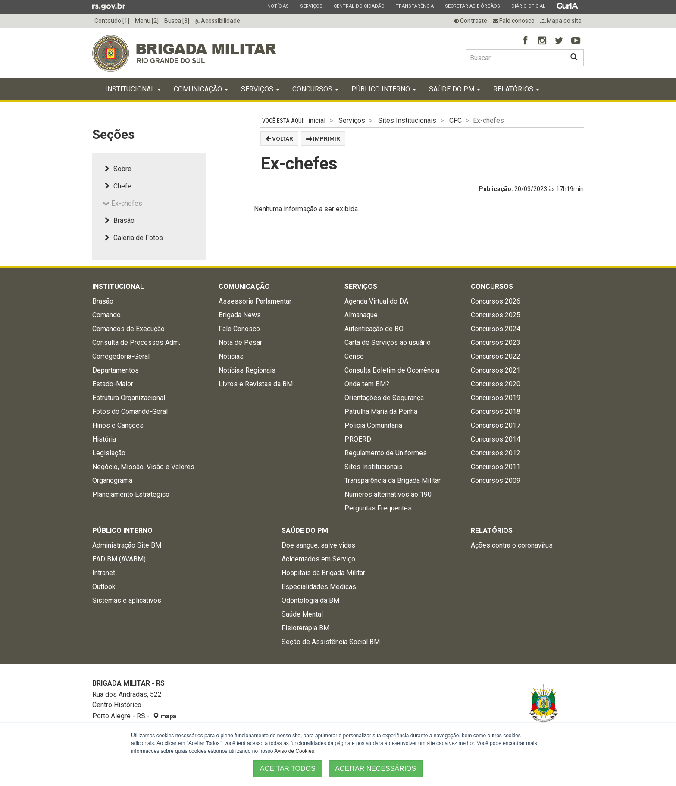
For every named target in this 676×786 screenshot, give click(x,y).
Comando (106, 315)
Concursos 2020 (495, 384)
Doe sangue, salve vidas (318, 545)
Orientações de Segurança (384, 398)
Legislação (108, 453)
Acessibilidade (217, 20)
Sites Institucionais (407, 120)
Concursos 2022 (495, 356)
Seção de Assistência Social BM (331, 642)
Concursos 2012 (495, 453)
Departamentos (115, 370)
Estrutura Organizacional (128, 398)
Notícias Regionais (247, 370)
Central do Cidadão (359, 6)
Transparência (414, 6)
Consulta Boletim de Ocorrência (391, 370)
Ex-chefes (122, 203)
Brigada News (240, 315)
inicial (316, 120)
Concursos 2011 (495, 467)
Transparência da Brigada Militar (392, 480)
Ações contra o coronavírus (512, 545)
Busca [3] (176, 20)
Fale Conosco (239, 329)
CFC (455, 120)
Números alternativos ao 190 (388, 494)
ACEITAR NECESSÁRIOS (375, 768)
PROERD (357, 439)
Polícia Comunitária (373, 425)
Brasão (119, 220)
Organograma (112, 480)
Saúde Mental (302, 614)
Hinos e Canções (118, 425)
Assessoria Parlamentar (255, 301)
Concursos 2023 (495, 342)
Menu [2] (147, 20)
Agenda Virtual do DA (376, 301)
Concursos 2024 (495, 329)
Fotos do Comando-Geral (130, 411)
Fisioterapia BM (305, 628)
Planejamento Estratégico (130, 494)
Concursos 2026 (495, 301)
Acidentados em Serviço (318, 559)
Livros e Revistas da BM (256, 384)
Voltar (279, 138)
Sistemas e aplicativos (126, 600)
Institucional (133, 89)
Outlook (104, 586)
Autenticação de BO (374, 329)
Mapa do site (561, 20)
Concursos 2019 (495, 398)
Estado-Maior (112, 384)
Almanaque (361, 315)
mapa (164, 716)
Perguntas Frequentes (378, 508)
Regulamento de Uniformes (385, 453)
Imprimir (323, 138)
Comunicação (201, 89)
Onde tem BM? (366, 384)
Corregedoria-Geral (121, 356)
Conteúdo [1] (111, 20)
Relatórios (516, 89)
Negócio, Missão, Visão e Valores (143, 467)
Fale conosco (514, 20)
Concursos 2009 (495, 480)
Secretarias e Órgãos (472, 6)
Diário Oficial (528, 6)
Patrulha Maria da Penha (380, 411)
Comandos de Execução (128, 329)
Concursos (315, 89)
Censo (354, 356)
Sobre (117, 169)
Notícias (278, 6)
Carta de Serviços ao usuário (387, 342)
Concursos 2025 (495, 315)
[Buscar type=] (515, 57)
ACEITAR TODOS (288, 768)
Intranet (103, 573)
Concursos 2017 (495, 425)
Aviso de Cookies (294, 751)
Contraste (470, 20)
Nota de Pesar (240, 342)
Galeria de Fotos (133, 238)
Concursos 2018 (495, 411)
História (104, 439)
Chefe (117, 186)
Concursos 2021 (495, 370)
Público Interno (383, 89)
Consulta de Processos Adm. (136, 342)
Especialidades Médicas (319, 586)
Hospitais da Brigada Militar (323, 573)
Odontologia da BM (310, 600)
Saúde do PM (454, 89)
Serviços (311, 6)
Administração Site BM (126, 545)
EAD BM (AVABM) (119, 559)
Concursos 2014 (495, 439)
